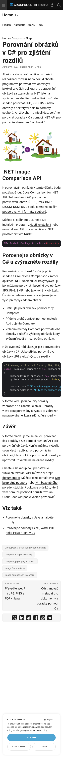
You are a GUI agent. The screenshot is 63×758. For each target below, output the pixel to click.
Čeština (41, 5)
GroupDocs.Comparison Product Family (25, 547)
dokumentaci (11, 478)
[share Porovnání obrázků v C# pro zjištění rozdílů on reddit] (28, 618)
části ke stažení (40, 224)
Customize (19, 746)
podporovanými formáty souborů (24, 211)
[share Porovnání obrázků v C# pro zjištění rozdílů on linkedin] (21, 618)
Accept (31, 737)
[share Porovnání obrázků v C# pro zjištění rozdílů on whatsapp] (42, 618)
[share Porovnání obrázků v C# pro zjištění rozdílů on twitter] (14, 618)
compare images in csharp (18, 554)
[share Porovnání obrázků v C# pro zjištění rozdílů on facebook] (35, 618)
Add (8, 323)
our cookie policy (39, 730)
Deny (44, 746)
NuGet (28, 234)
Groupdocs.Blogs (22, 38)
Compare (34, 329)
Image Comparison (15, 568)
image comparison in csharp (19, 575)
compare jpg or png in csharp (20, 561)
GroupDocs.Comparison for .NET (36, 192)
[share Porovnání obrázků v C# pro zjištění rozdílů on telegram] (49, 618)
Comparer (12, 313)
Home (7, 15)
